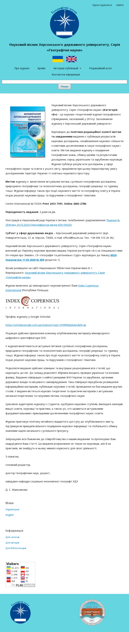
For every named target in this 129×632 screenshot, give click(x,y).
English (10, 515)
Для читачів (12, 537)
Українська (12, 509)
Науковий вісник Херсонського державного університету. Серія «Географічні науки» (64, 47)
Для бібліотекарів (16, 548)
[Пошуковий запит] (64, 82)
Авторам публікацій (66, 68)
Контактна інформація (66, 74)
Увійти (119, 5)
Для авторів (12, 542)
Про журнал (21, 68)
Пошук (64, 86)
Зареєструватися (102, 5)
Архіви (41, 68)
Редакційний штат (100, 68)
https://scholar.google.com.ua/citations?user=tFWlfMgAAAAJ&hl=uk (46, 325)
